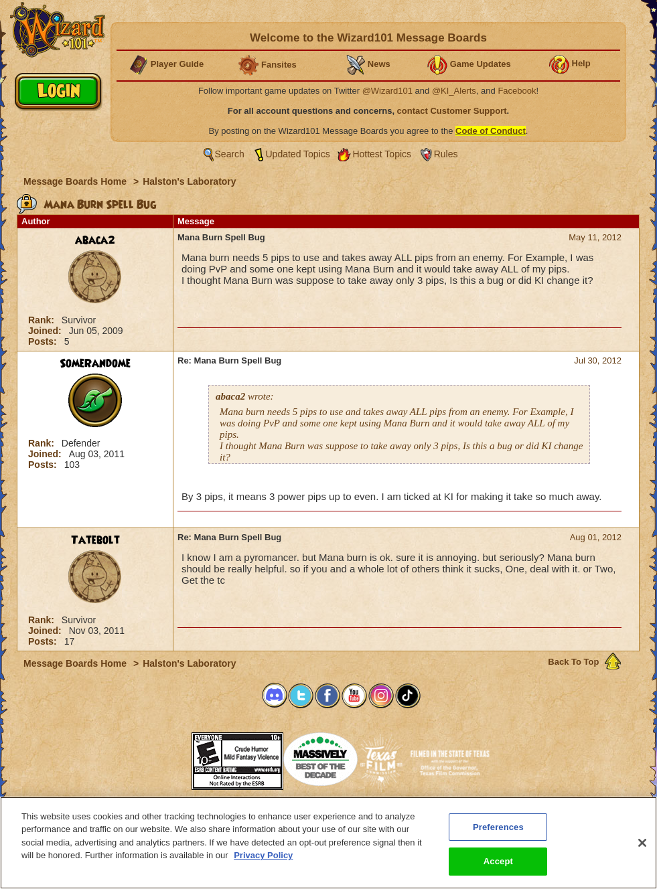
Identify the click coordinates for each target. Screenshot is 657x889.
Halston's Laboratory (189, 181)
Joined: (46, 330)
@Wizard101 (387, 91)
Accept (498, 861)
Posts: (44, 341)
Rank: (42, 320)
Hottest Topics (381, 154)
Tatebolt (95, 540)
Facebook (517, 91)
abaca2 (95, 240)
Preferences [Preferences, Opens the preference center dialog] (498, 827)
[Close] (642, 843)
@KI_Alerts (454, 91)
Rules (446, 154)
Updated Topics (298, 154)
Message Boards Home (76, 181)
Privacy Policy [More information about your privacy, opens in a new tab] (263, 855)
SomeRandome (95, 363)
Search (229, 154)
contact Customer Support (452, 111)
